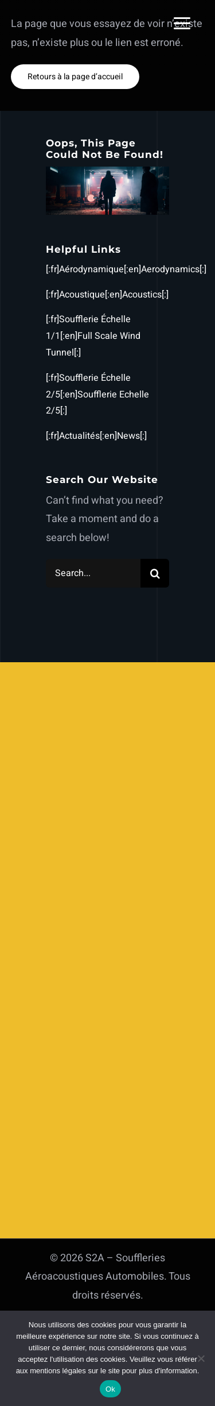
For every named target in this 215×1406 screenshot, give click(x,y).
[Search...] (93, 573)
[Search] (154, 573)
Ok (110, 1389)
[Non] (200, 1358)
